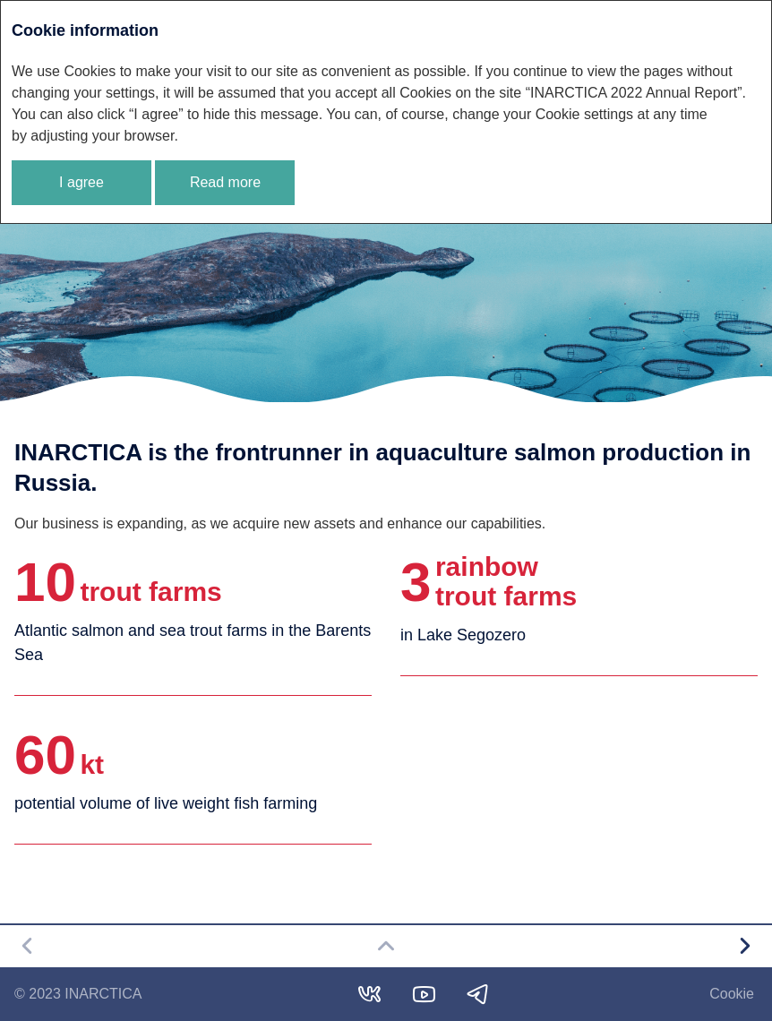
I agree (81, 182)
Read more (225, 182)
